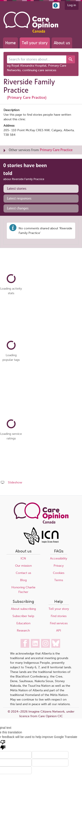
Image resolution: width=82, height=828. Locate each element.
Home (10, 43)
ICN (23, 558)
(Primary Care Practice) (26, 97)
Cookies (58, 573)
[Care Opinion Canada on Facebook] (25, 643)
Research (23, 630)
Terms (58, 580)
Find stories (58, 616)
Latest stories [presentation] (16, 188)
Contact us (23, 573)
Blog (23, 580)
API (58, 630)
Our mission (23, 565)
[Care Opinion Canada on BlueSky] (55, 643)
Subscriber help (23, 616)
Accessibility (58, 558)
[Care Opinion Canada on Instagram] (45, 643)
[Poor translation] (2, 744)
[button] (55, 5)
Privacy (59, 565)
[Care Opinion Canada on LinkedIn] (35, 643)
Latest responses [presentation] (19, 198)
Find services (59, 623)
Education (23, 623)
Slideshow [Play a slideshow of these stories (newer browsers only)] (15, 482)
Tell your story (35, 43)
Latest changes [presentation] (18, 208)
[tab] (41, 189)
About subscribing (23, 608)
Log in (71, 5)
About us (62, 43)
